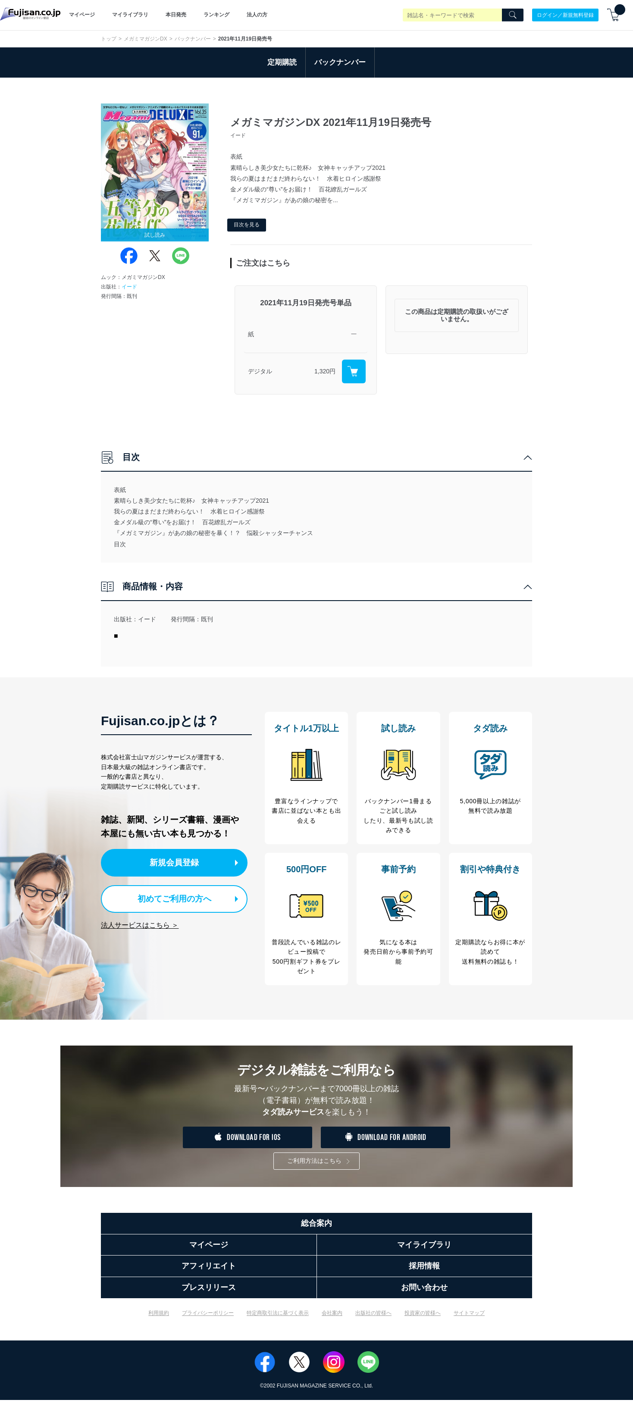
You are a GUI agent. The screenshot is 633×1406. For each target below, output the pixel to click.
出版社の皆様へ (373, 1318)
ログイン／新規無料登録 (565, 14)
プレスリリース (209, 1293)
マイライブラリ (130, 15)
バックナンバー (193, 39)
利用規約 (158, 1318)
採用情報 (424, 1272)
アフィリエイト (209, 1272)
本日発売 (176, 15)
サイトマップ (469, 1318)
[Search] (512, 15)
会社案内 (332, 1318)
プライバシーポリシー (208, 1318)
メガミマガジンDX (145, 39)
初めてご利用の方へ (169, 897)
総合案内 (316, 1229)
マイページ (82, 15)
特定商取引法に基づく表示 (278, 1318)
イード (129, 287)
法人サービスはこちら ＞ (140, 923)
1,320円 (324, 371)
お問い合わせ (424, 1293)
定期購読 (282, 62)
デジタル (260, 371)
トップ (108, 39)
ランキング (216, 15)
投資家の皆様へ (422, 1318)
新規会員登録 (178, 862)
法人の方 (257, 15)
